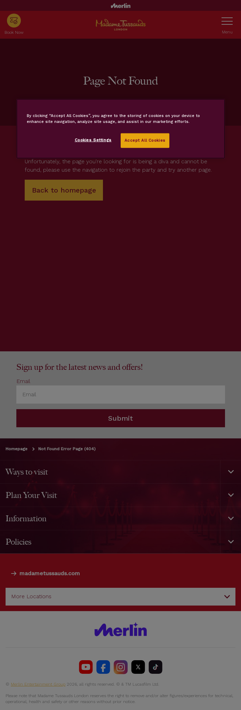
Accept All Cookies (145, 140)
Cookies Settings (93, 140)
